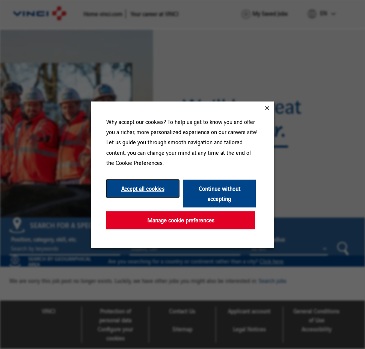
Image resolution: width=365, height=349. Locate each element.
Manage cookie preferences (180, 220)
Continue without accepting (219, 193)
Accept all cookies (142, 188)
